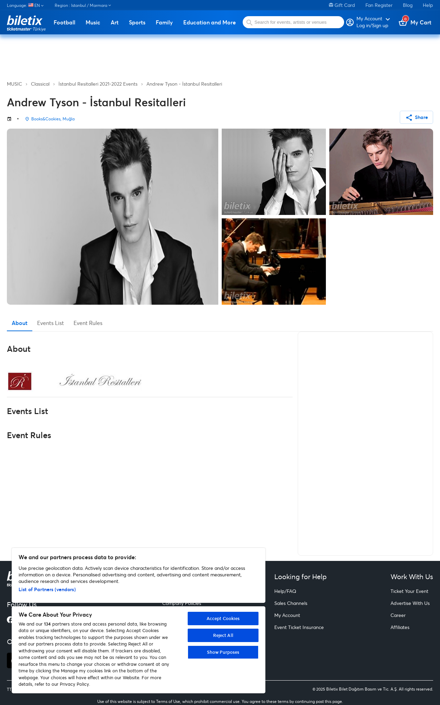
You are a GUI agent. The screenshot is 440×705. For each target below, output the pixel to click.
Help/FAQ (285, 591)
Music (93, 22)
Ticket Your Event (409, 591)
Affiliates (399, 627)
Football (64, 22)
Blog (407, 5)
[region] (138, 620)
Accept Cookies (223, 618)
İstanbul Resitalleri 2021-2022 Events (98, 83)
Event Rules (88, 322)
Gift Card (342, 5)
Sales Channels (290, 603)
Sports (137, 22)
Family (164, 22)
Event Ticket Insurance (299, 627)
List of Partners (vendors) (47, 589)
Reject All (223, 635)
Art (115, 22)
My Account (287, 615)
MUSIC (14, 83)
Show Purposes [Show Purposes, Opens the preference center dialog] (223, 652)
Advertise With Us (410, 603)
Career (398, 615)
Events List (50, 322)
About (20, 322)
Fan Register (379, 5)
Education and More (209, 22)
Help (428, 5)
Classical (40, 83)
